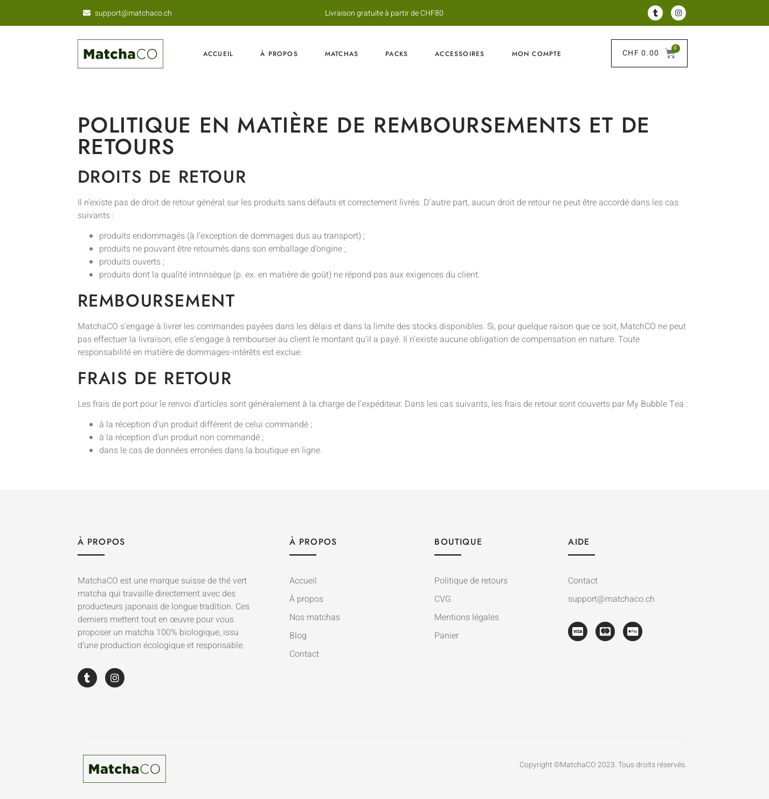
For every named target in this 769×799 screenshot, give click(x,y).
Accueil (218, 54)
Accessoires (459, 54)
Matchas (341, 54)
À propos (279, 54)
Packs (396, 54)
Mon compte (537, 54)
